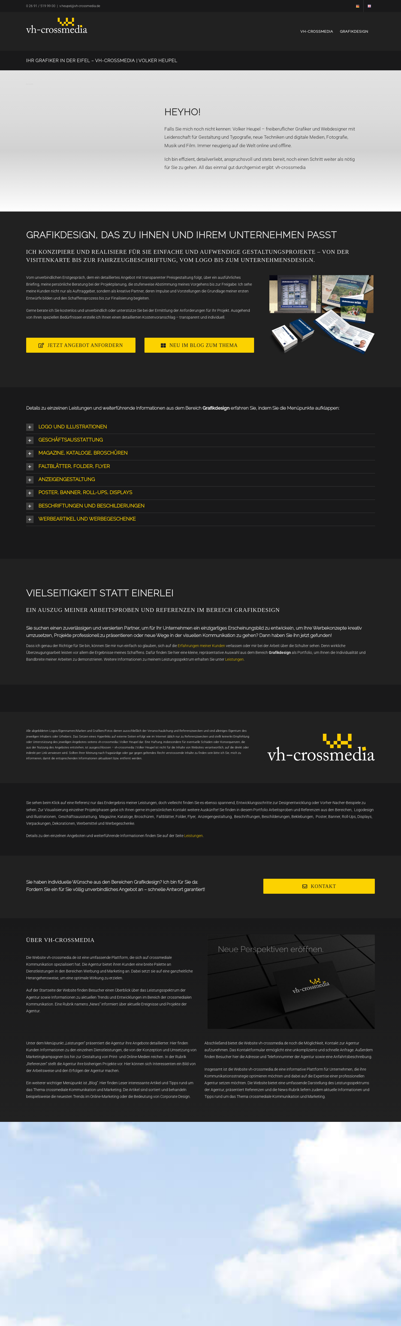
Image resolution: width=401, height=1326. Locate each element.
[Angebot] (80, 345)
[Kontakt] (319, 886)
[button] (200, 427)
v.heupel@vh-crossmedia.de (79, 6)
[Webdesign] (199, 345)
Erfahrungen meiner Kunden (201, 646)
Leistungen (234, 659)
